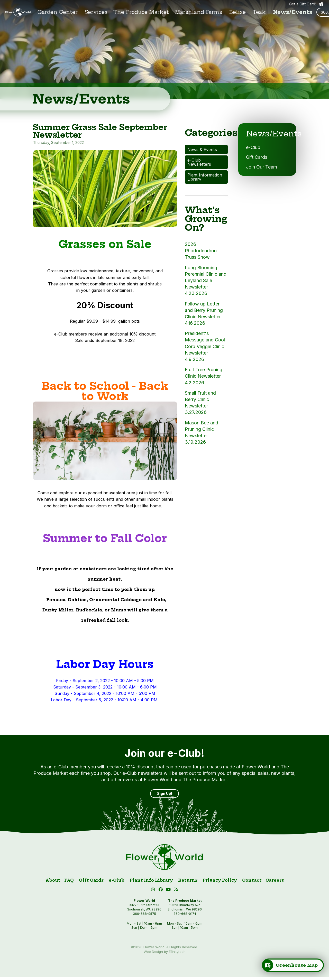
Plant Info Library (151, 880)
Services (96, 12)
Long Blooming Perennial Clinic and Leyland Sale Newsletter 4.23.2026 (205, 280)
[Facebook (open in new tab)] (161, 890)
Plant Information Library (204, 177)
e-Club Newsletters (199, 162)
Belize (237, 12)
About (52, 880)
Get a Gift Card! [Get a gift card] (306, 3)
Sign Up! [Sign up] (164, 793)
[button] (169, 890)
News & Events (202, 149)
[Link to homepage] (18, 12)
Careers (275, 880)
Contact (252, 880)
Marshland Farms (198, 12)
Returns (187, 880)
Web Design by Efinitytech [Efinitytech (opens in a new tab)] (165, 952)
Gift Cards (256, 157)
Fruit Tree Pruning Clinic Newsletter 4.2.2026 (203, 376)
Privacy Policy (220, 880)
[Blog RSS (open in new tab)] (176, 890)
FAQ (69, 880)
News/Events (292, 12)
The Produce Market (141, 12)
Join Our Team (261, 167)
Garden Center (58, 12)
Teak (259, 12)
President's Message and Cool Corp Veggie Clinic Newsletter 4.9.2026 (205, 346)
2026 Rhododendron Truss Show (201, 250)
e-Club (253, 147)
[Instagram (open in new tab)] (154, 890)
